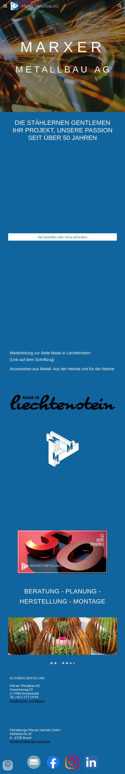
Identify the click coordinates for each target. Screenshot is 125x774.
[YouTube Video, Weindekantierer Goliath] (62, 191)
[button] (5, 6)
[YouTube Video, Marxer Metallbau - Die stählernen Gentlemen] (62, 288)
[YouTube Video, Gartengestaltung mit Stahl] (62, 498)
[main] (62, 56)
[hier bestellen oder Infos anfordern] (62, 237)
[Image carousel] (62, 640)
